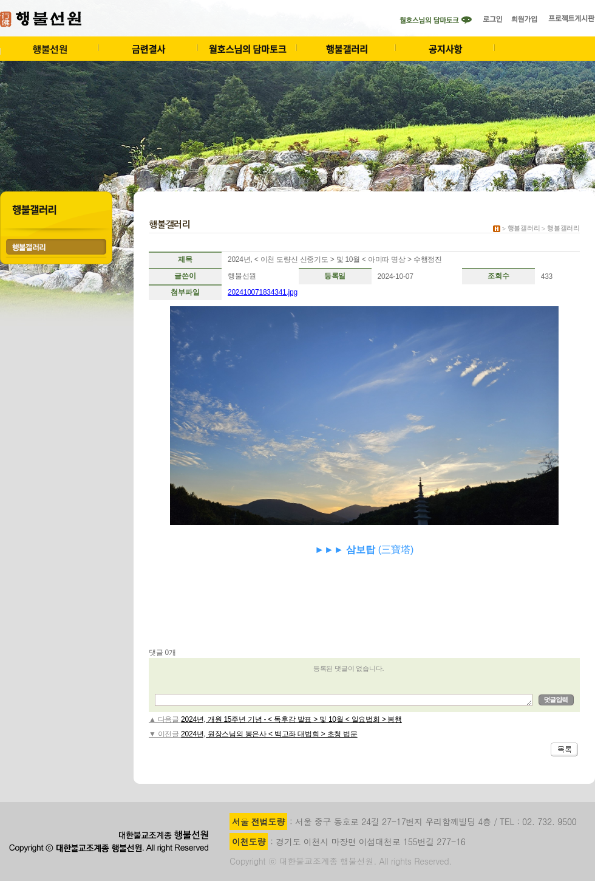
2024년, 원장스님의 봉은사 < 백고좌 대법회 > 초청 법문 (269, 734)
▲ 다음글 (165, 719)
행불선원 (242, 276)
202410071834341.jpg (263, 292)
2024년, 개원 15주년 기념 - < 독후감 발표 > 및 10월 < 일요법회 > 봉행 (291, 719)
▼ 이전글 (165, 734)
